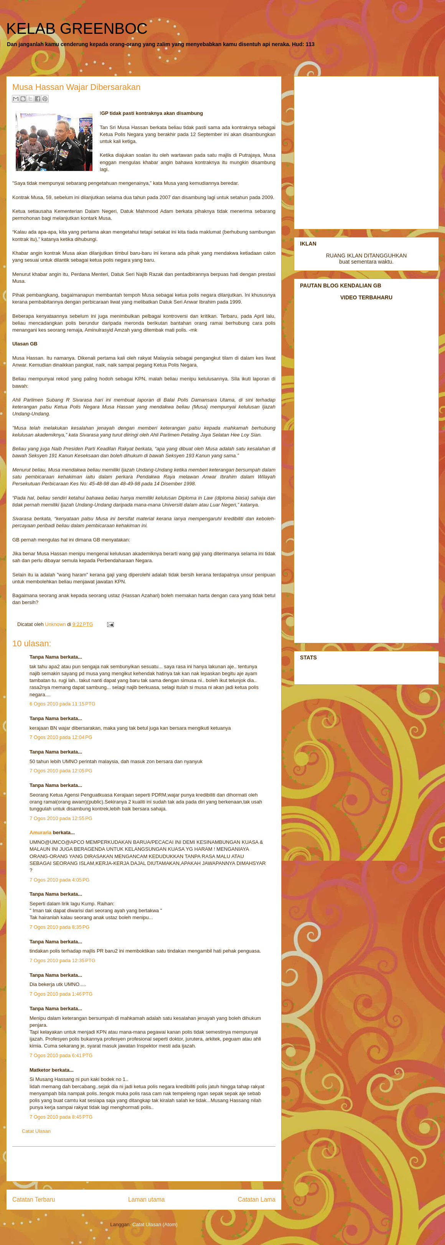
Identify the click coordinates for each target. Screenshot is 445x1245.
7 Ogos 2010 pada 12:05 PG (61, 771)
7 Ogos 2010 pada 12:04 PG (61, 737)
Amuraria (40, 832)
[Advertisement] (144, 1163)
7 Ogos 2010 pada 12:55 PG (61, 818)
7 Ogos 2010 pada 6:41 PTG (61, 1055)
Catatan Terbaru (33, 1199)
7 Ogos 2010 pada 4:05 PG (59, 880)
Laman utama (146, 1199)
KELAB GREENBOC (77, 28)
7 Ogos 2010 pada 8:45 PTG (61, 1117)
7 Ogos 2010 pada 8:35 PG (59, 927)
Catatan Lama (256, 1199)
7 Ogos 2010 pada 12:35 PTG (63, 960)
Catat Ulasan (36, 1131)
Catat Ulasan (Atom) (155, 1224)
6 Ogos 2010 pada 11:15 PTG (63, 704)
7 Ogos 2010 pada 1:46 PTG (61, 994)
